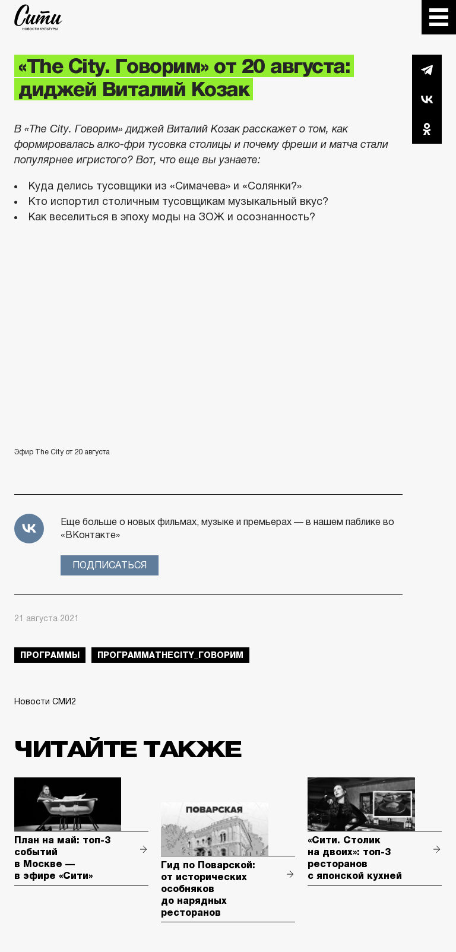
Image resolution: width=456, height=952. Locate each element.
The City (38, 17)
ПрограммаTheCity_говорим (170, 655)
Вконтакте (427, 99)
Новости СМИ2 (45, 701)
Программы (50, 655)
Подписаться (109, 565)
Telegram (427, 69)
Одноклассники (427, 129)
